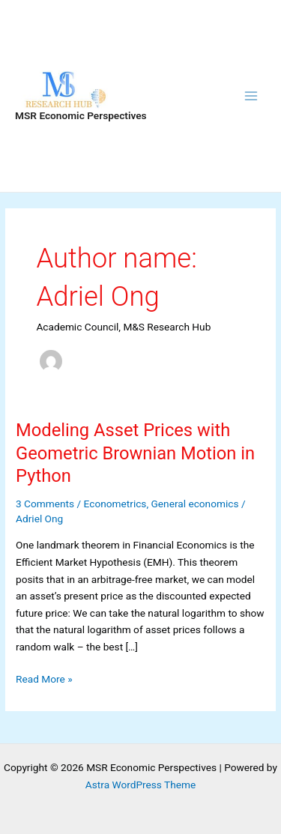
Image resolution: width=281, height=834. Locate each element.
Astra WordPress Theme (140, 785)
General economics (195, 504)
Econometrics (115, 504)
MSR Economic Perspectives (81, 115)
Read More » (44, 679)
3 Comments (45, 504)
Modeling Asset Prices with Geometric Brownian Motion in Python (135, 453)
